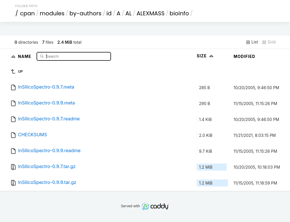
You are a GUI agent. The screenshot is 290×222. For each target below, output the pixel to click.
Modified (244, 56)
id (109, 13)
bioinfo (179, 13)
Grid (269, 42)
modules (52, 13)
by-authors (85, 13)
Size (206, 55)
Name (25, 56)
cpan (27, 13)
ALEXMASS (151, 13)
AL (128, 13)
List (252, 42)
